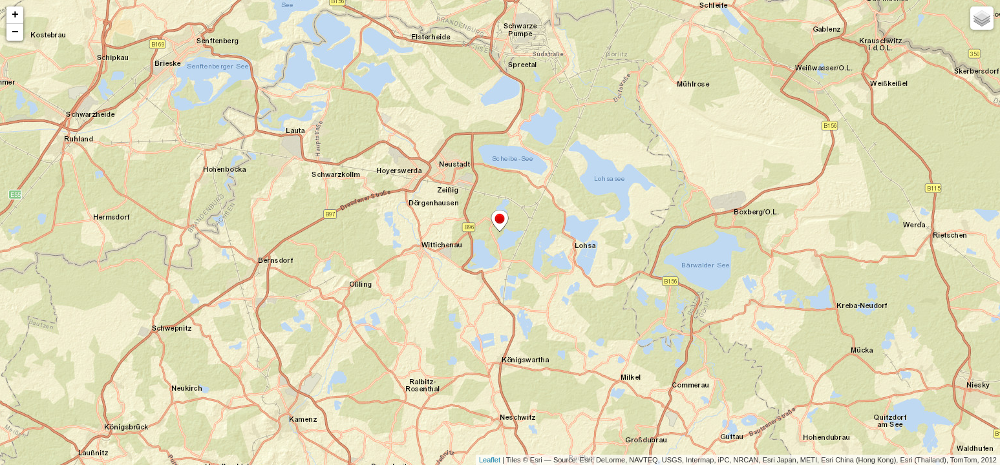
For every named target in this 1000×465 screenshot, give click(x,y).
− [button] (15, 32)
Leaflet (489, 460)
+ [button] (15, 15)
